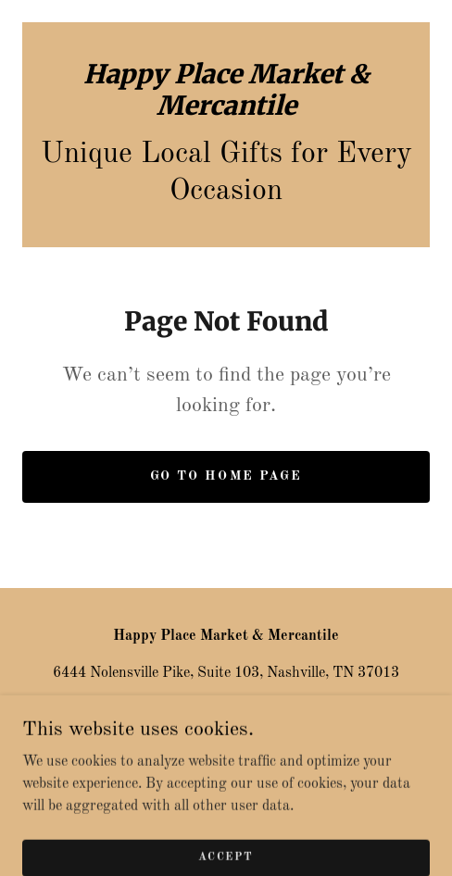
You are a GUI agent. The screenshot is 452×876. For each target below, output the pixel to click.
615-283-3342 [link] (226, 710)
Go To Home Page (225, 475)
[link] (226, 90)
